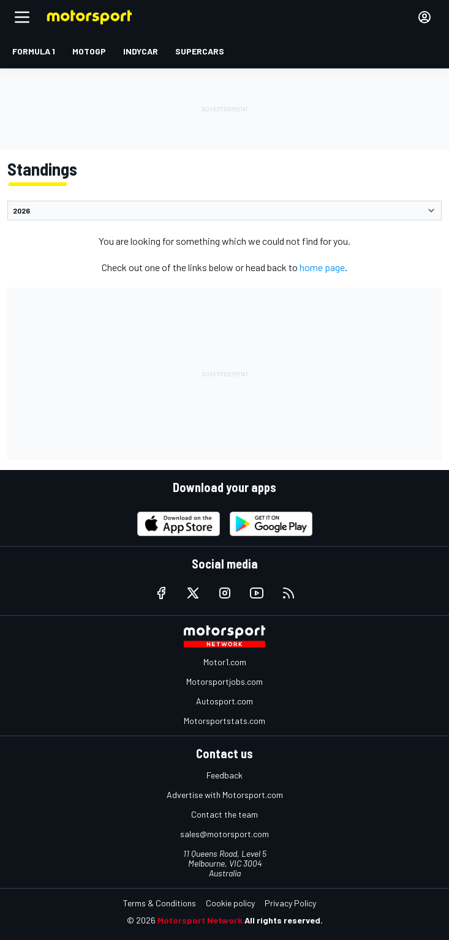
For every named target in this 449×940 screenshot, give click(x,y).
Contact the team (224, 814)
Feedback (224, 775)
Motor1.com (224, 662)
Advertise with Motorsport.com (225, 794)
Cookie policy (230, 903)
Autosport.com (224, 701)
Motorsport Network (200, 920)
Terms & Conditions (159, 903)
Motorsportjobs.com (224, 681)
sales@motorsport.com (224, 834)
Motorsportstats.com (224, 720)
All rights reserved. (283, 920)
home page (322, 267)
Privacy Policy (290, 903)
